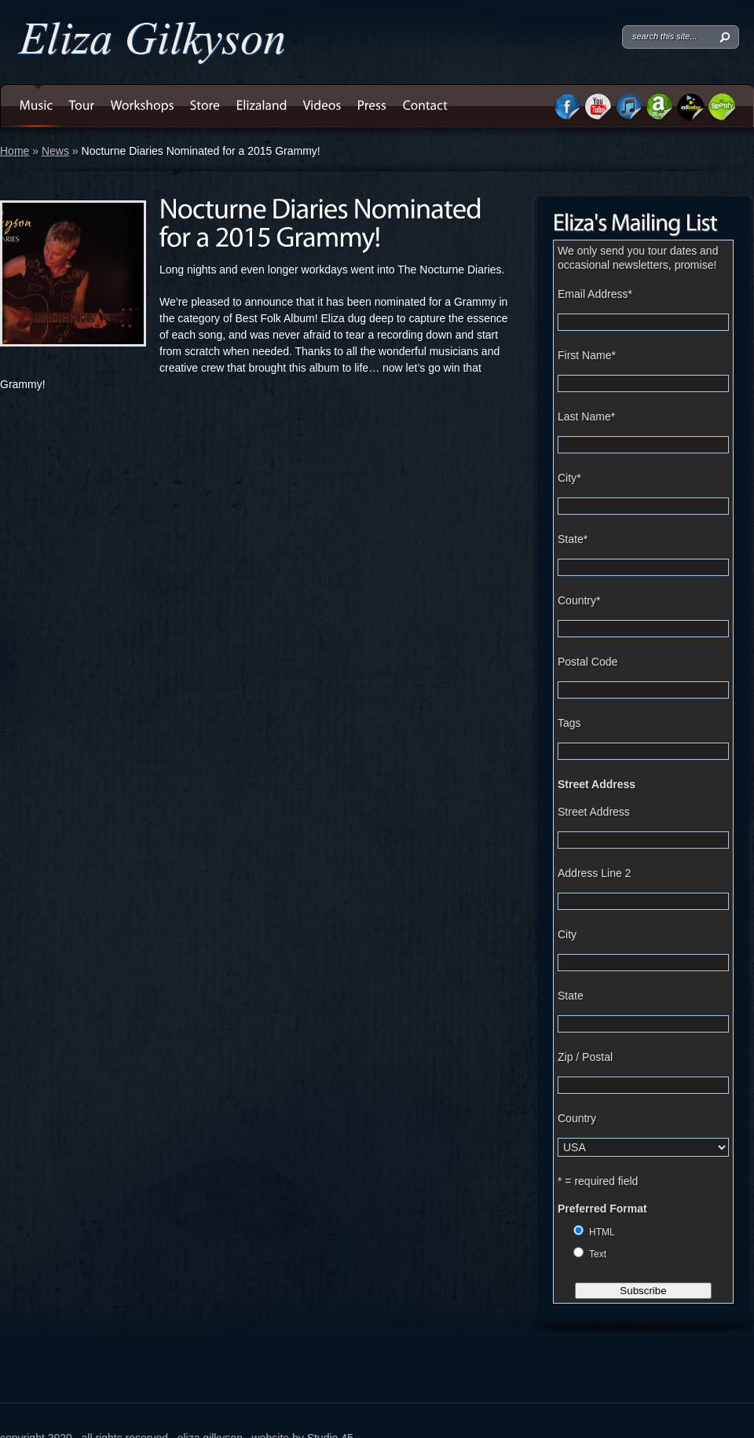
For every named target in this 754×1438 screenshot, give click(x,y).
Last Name (586, 416)
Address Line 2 (594, 873)
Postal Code (587, 661)
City (569, 477)
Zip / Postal (585, 1057)
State (572, 539)
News (55, 151)
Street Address (596, 784)
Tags (569, 723)
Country (579, 600)
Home (14, 151)
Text (597, 1254)
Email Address (595, 294)
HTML (602, 1232)
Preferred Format (602, 1208)
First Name (587, 355)
